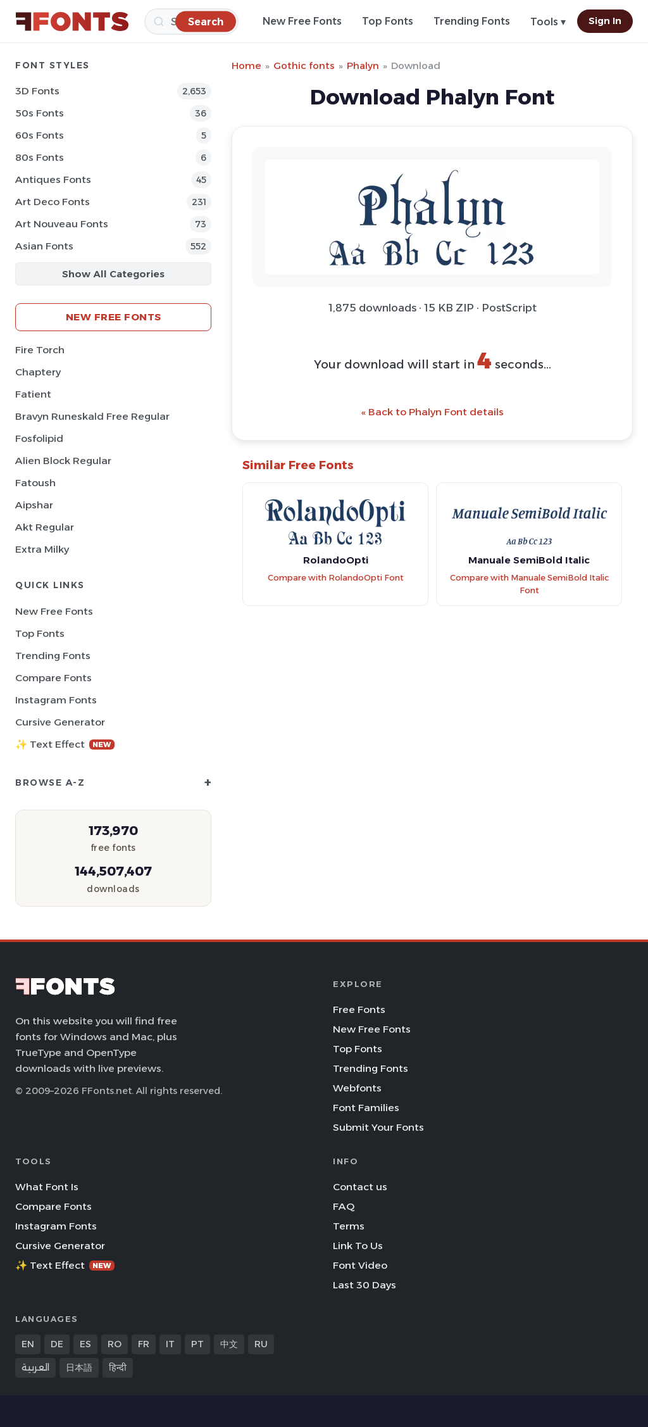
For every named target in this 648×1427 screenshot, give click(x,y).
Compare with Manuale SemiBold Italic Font (529, 584)
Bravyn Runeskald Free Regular (92, 416)
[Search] (205, 21)
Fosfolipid (39, 438)
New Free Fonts (302, 21)
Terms (348, 1226)
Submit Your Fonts (378, 1127)
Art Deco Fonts (52, 202)
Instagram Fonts (56, 700)
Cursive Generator (60, 722)
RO (115, 1344)
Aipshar (34, 505)
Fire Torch (40, 350)
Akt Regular (44, 527)
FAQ (343, 1206)
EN (28, 1344)
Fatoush (35, 483)
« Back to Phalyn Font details (432, 412)
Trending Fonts (471, 21)
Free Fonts (359, 1009)
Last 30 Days (364, 1285)
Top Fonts (387, 21)
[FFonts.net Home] (72, 21)
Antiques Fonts (53, 179)
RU (261, 1344)
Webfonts (357, 1088)
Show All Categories (113, 274)
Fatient (33, 394)
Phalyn (363, 66)
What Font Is (46, 1187)
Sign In (605, 21)
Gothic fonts (304, 66)
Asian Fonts (44, 246)
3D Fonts (37, 91)
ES (85, 1344)
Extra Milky (42, 549)
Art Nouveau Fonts (61, 224)
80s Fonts (39, 157)
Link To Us (358, 1246)
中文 (229, 1344)
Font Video (360, 1265)
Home (246, 66)
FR (143, 1344)
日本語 (79, 1367)
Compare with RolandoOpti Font (336, 577)
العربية (35, 1367)
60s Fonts (39, 135)
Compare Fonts (53, 678)
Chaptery (38, 372)
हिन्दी (118, 1367)
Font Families (366, 1108)
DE (57, 1344)
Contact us (360, 1187)
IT (170, 1344)
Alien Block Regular (63, 461)
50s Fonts (39, 113)
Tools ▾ (548, 22)
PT (197, 1344)
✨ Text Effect (65, 744)
